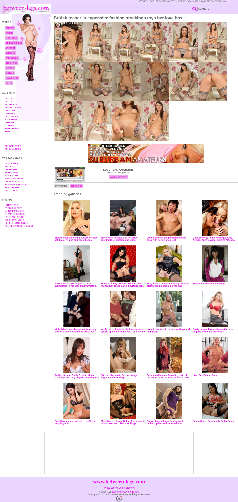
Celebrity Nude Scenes (19, 226)
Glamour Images (15, 214)
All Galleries (13, 146)
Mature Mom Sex (14, 211)
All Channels (13, 149)
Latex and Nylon (14, 217)
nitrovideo (11, 205)
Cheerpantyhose (15, 220)
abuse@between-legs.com (125, 491)
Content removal (127, 487)
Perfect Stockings (16, 223)
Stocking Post (13, 208)
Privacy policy (109, 487)
